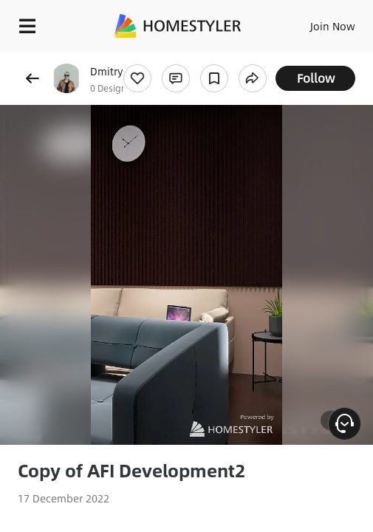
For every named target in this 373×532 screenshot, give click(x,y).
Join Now (332, 26)
